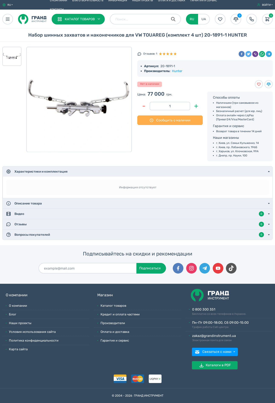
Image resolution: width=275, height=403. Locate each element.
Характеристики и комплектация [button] (37, 171)
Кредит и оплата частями (120, 314)
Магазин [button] (105, 295)
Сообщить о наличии (169, 120)
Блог (12, 314)
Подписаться (150, 268)
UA (203, 19)
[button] (7, 5)
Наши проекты (20, 323)
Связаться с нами (213, 352)
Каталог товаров (113, 306)
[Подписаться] (87, 268)
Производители (113, 323)
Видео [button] (135, 213)
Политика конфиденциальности (33, 340)
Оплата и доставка (115, 332)
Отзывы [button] (135, 224)
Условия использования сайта (32, 332)
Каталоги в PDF (215, 365)
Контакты (57, 9)
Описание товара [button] (24, 203)
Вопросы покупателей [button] (135, 234)
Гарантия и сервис (115, 340)
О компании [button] (16, 295)
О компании (18, 306)
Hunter (177, 71)
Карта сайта (18, 349)
